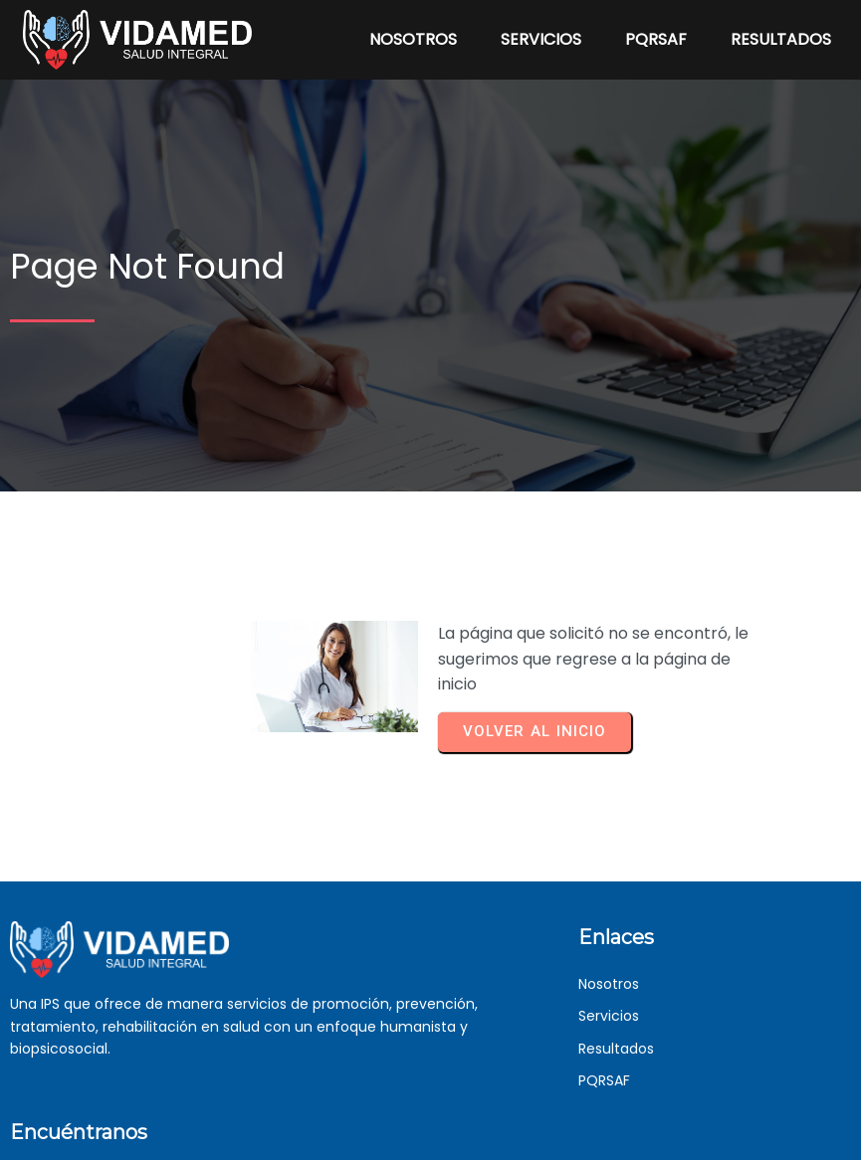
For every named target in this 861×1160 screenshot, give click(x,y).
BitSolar (545, 1141)
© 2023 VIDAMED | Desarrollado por (401, 1142)
